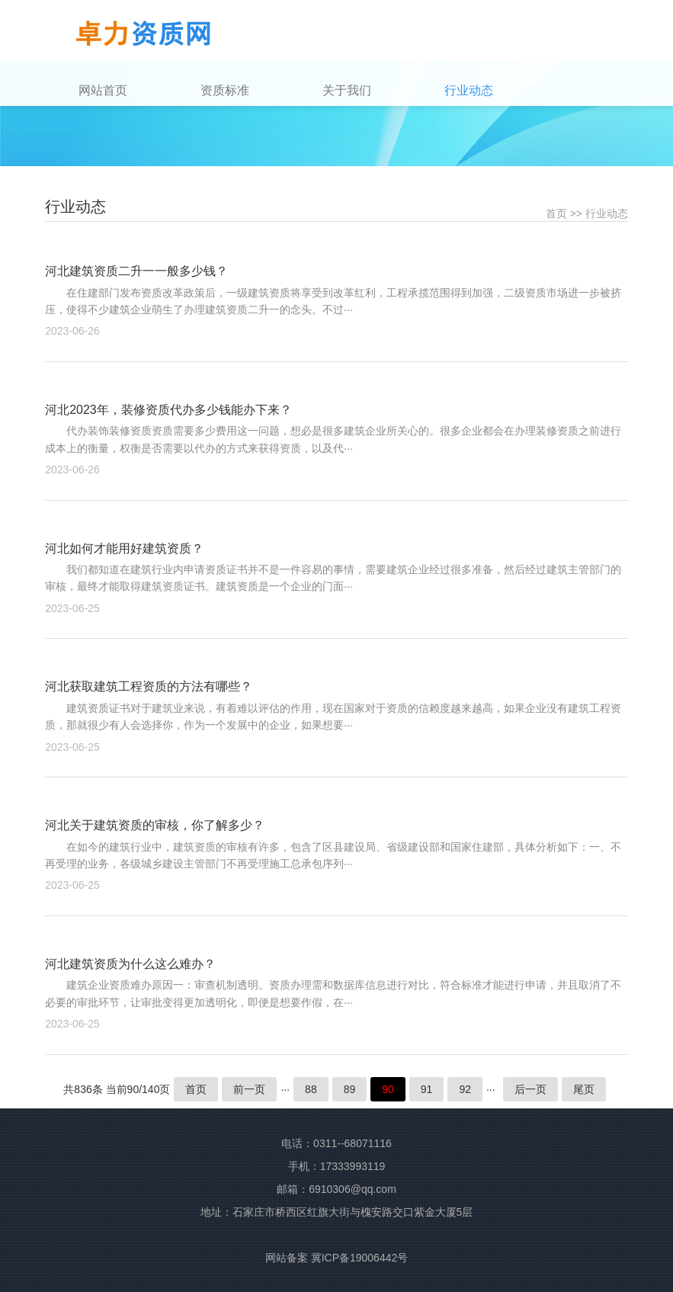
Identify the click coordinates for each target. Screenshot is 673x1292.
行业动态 (606, 213)
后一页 (530, 1089)
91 (427, 1089)
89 (350, 1089)
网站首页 (103, 90)
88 (311, 1089)
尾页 (583, 1089)
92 (465, 1089)
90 (388, 1089)
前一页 (249, 1089)
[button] (257, 90)
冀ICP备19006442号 (360, 1258)
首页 (556, 213)
